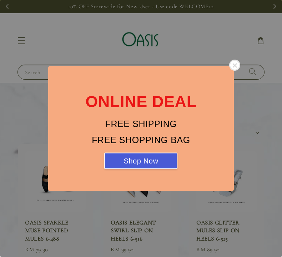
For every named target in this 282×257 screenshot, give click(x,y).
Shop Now (141, 161)
